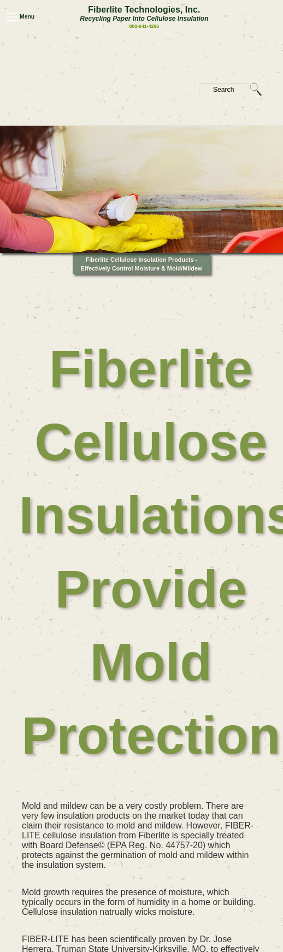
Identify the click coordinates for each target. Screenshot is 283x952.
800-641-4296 (144, 26)
